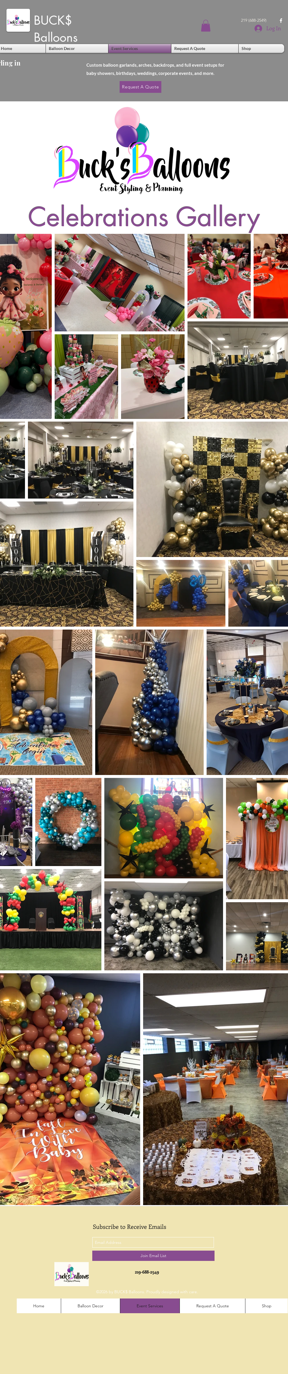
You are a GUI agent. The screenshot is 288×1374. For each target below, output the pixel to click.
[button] (206, 26)
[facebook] (281, 21)
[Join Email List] (153, 1256)
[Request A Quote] (140, 87)
